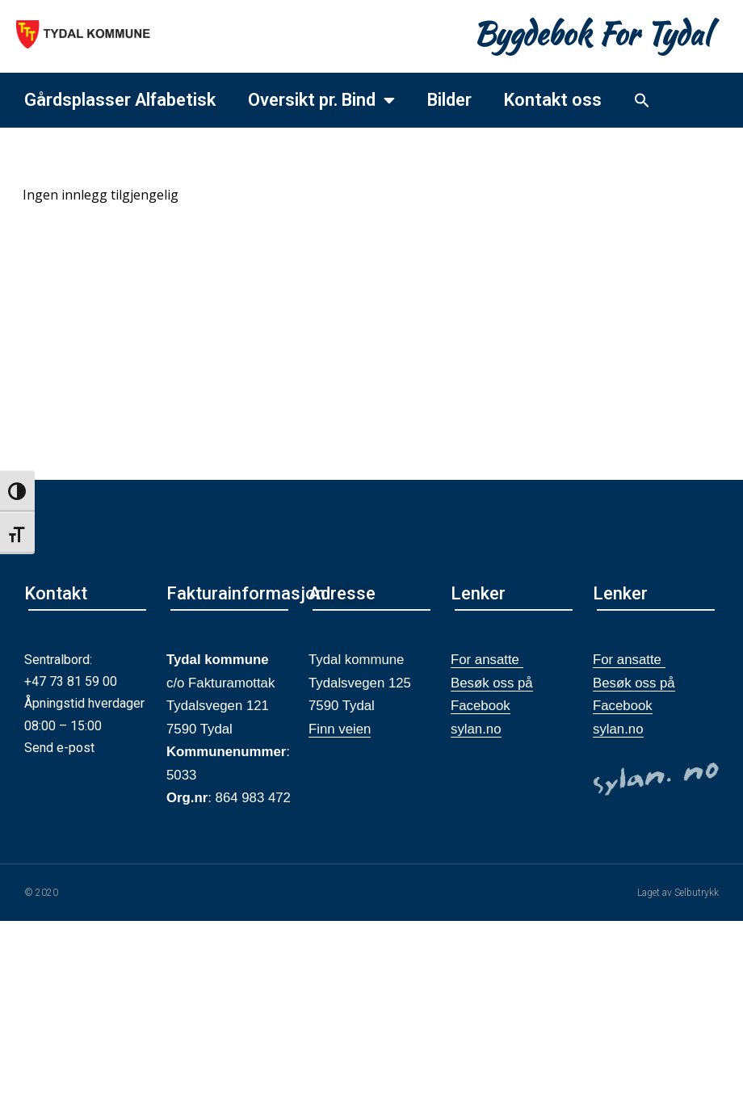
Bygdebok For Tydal (591, 34)
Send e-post (59, 747)
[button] (642, 100)
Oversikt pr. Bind (321, 100)
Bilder (449, 100)
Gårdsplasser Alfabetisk (120, 100)
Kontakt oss (553, 100)
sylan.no (476, 729)
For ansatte (487, 659)
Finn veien (340, 729)
